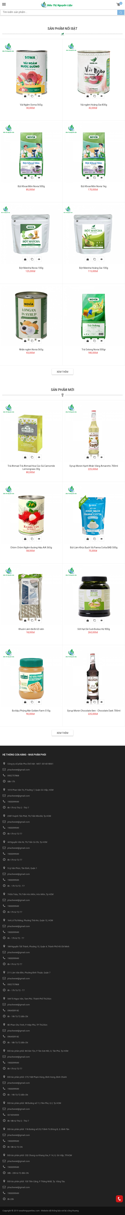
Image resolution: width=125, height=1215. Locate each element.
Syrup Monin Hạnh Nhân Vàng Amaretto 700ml (93, 466)
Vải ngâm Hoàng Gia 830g (93, 104)
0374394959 (10, 1115)
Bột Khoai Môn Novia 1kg (93, 186)
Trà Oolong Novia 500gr (94, 349)
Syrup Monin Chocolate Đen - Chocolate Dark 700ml (93, 710)
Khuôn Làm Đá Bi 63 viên (31, 629)
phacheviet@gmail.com (16, 769)
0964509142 (10, 1010)
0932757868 (10, 775)
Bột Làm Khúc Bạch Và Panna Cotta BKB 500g (93, 547)
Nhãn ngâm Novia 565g (31, 349)
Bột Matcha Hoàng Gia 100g (93, 268)
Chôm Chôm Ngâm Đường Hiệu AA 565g (31, 547)
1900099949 (10, 801)
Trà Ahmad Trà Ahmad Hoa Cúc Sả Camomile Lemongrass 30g (31, 467)
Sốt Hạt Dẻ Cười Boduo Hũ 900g (93, 629)
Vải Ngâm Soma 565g (31, 104)
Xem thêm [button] (62, 372)
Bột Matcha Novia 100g (31, 268)
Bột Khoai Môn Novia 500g (31, 186)
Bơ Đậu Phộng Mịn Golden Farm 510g (31, 710)
